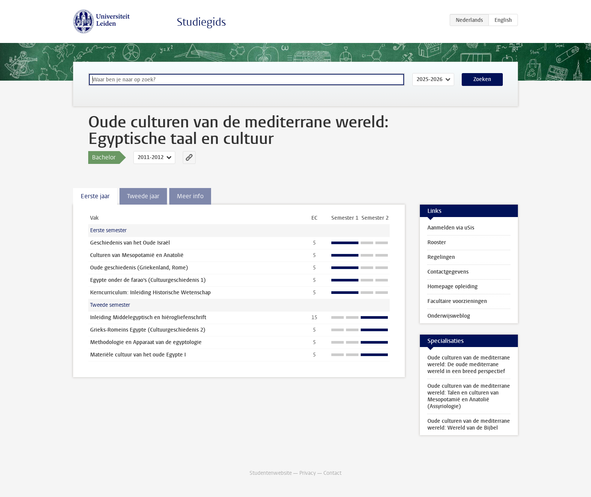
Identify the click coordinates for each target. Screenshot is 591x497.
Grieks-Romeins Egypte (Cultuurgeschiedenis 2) (147, 329)
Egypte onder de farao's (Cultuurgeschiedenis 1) (148, 280)
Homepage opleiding (452, 286)
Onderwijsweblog (448, 316)
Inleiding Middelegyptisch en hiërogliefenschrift (148, 317)
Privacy (307, 473)
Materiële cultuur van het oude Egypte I (138, 354)
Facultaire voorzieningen (457, 301)
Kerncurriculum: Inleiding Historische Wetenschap (150, 292)
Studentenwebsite (271, 473)
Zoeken (482, 79)
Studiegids (201, 22)
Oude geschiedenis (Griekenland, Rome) (139, 267)
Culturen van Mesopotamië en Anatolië (137, 255)
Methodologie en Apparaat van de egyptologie (146, 342)
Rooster (436, 242)
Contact (332, 473)
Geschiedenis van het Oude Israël (130, 242)
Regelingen (441, 257)
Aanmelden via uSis (450, 227)
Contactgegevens (448, 271)
